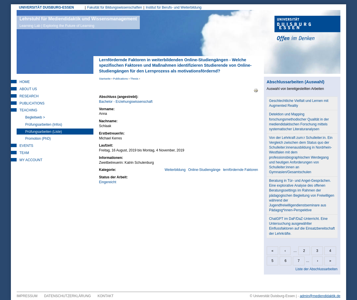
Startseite (105, 78)
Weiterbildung (175, 170)
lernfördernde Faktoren (240, 170)
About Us (28, 89)
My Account (30, 160)
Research (29, 96)
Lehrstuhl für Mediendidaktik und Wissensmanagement (78, 22)
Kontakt (106, 296)
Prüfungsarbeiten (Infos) (43, 125)
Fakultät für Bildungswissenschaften (114, 7)
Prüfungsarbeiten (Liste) (43, 132)
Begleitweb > (35, 117)
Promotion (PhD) (38, 139)
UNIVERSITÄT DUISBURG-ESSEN (46, 7)
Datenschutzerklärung (67, 296)
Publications (120, 78)
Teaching (28, 110)
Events (26, 146)
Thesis (134, 78)
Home (24, 82)
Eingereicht (107, 182)
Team (24, 153)
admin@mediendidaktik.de (320, 296)
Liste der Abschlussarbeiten (316, 269)
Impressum (27, 296)
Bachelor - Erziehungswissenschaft (126, 102)
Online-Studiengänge (204, 170)
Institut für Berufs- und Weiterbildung (174, 7)
